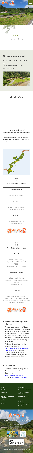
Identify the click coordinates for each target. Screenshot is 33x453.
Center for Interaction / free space (24, 393)
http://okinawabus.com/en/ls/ (14, 375)
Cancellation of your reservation (23, 404)
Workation (4, 400)
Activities (3, 389)
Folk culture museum (23, 396)
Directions (4, 392)
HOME (3, 387)
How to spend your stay (24, 389)
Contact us (4, 403)
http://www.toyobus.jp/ (19, 377)
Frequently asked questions (22, 400)
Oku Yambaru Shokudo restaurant (7, 397)
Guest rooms (21, 387)
